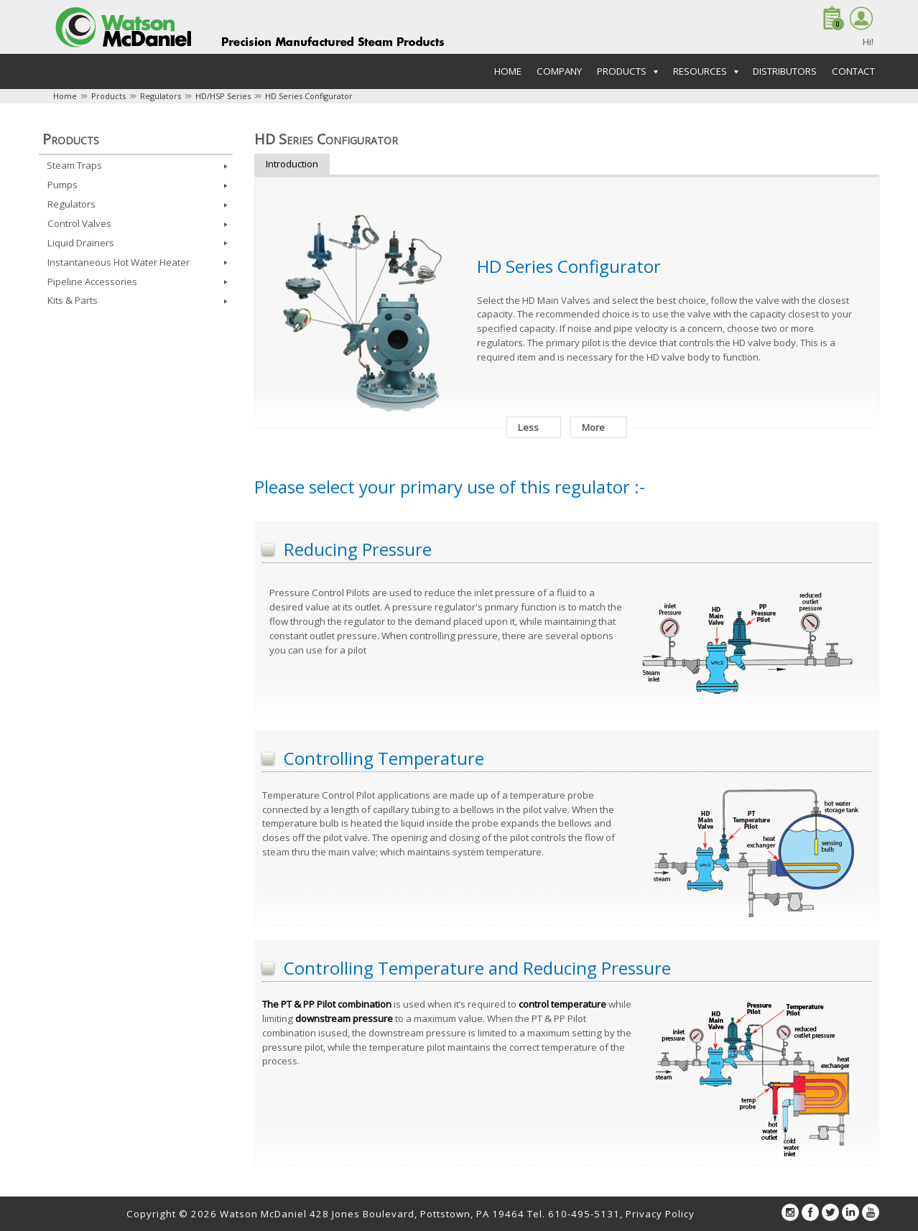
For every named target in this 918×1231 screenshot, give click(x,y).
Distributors (785, 71)
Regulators (160, 95)
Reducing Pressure (358, 549)
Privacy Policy (660, 1213)
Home (507, 71)
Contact (853, 71)
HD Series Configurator (309, 95)
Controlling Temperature (384, 758)
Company (559, 71)
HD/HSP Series (223, 95)
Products (108, 95)
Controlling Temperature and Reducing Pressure (477, 968)
